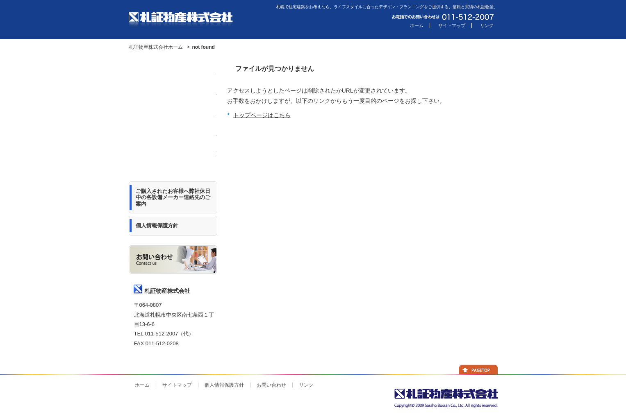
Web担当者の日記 (172, 157)
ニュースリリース (172, 75)
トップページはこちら (262, 115)
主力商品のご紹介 (172, 137)
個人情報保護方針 (224, 385)
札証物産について (172, 116)
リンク (487, 25)
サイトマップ (451, 25)
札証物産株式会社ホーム (156, 47)
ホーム (416, 25)
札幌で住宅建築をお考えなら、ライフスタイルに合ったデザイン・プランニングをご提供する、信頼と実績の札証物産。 (387, 7)
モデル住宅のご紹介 (172, 96)
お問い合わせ (271, 385)
